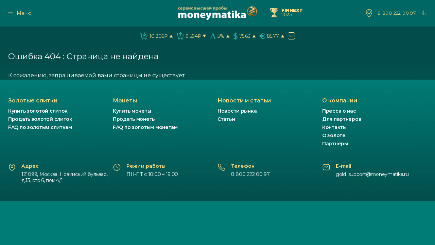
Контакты (334, 127)
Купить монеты (132, 111)
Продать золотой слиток (40, 119)
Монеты (125, 100)
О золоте (334, 135)
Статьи (226, 119)
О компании (339, 100)
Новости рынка (237, 111)
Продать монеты (134, 119)
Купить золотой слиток (38, 111)
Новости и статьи (244, 100)
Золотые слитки (32, 100)
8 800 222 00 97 (397, 13)
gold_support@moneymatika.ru (372, 174)
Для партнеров (341, 119)
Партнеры (335, 144)
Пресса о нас (339, 111)
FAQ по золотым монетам (145, 127)
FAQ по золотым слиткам (40, 127)
